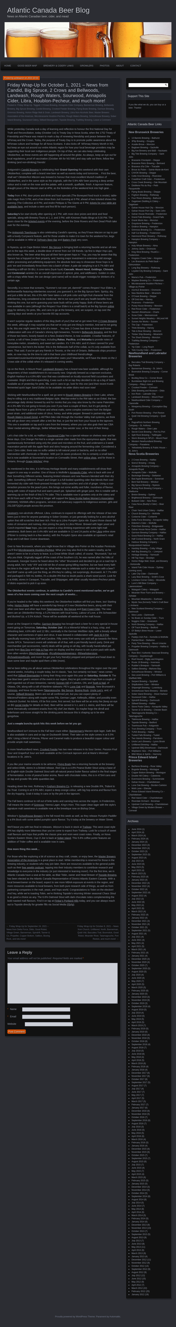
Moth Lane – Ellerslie (141, 788)
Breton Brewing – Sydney (143, 494)
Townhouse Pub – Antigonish (145, 725)
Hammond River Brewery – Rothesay (149, 236)
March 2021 (137, 949)
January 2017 (138, 1108)
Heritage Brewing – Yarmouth (145, 555)
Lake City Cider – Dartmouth (145, 574)
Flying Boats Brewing (86, 109)
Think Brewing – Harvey (143, 328)
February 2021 (138, 952)
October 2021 (138, 927)
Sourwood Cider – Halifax (143, 697)
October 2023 (138, 851)
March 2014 (137, 1215)
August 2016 (137, 1123)
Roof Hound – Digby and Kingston (147, 659)
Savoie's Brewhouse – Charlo (145, 312)
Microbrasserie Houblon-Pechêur (49, 116)
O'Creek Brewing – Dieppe (144, 296)
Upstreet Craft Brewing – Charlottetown (150, 804)
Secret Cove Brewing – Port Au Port (148, 432)
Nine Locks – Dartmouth (143, 615)
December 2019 (139, 997)
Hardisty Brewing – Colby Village (147, 548)
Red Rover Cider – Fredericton (146, 309)
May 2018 (136, 1057)
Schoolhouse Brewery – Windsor (147, 672)
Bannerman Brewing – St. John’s (147, 368)
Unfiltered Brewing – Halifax (145, 744)
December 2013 (139, 1225)
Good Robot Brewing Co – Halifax (147, 536)
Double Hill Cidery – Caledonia (146, 776)
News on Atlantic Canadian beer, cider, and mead (38, 16)
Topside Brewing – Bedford (144, 722)
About (120, 65)
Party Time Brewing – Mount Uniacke (149, 643)
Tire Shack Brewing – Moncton (146, 337)
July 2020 (136, 975)
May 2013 (136, 1247)
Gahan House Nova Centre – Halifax (149, 529)
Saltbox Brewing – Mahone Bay (146, 668)
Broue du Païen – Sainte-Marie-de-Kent (150, 169)
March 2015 (137, 1177)
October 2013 (138, 1231)
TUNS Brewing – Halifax (143, 732)
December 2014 (139, 1187)
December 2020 (139, 959)
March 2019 (137, 1025)
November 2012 (139, 1263)
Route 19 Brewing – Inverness (146, 662)
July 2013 (136, 1240)
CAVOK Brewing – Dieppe (144, 173)
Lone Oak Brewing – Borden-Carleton (149, 785)
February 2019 (138, 1028)
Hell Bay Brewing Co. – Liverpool (147, 551)
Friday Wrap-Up (24, 105)
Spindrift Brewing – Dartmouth (146, 700)
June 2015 (136, 1168)
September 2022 (139, 892)
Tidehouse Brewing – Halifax (145, 719)
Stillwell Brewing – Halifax (144, 703)
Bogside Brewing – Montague (145, 769)
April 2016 (136, 1136)
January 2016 (138, 1145)
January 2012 (138, 1294)
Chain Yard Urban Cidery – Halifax (148, 510)
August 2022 (137, 895)
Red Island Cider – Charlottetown (147, 798)
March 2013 (137, 1253)
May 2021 (136, 943)
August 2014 (137, 1199)
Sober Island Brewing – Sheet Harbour (150, 694)
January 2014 (138, 1221)
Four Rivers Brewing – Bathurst (146, 198)
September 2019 (139, 1006)
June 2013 (136, 1244)
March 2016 (137, 1139)
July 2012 (136, 1275)
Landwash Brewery (60, 112)
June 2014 (136, 1206)
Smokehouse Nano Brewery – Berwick (150, 691)
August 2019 (137, 1009)
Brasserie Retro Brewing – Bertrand (148, 163)
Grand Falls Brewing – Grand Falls (148, 217)
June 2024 (136, 829)
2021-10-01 (33, 78)
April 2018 (136, 1060)
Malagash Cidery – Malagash (145, 589)
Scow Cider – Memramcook (144, 315)
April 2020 (136, 984)
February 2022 (138, 914)
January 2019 (138, 1032)
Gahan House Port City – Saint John (148, 211)
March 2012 (137, 1288)
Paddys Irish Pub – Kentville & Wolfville (150, 637)
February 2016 (138, 1142)
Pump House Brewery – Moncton (147, 306)
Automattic (115, 1316)
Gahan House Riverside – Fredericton (149, 214)
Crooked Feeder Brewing (63, 109)
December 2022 (139, 883)
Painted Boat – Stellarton (143, 640)
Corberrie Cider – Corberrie (144, 517)
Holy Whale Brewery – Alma (145, 245)
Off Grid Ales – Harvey (142, 299)
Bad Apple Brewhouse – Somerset (148, 479)
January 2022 (138, 918)
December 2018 (139, 1035)
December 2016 (139, 1111)
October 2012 (138, 1266)
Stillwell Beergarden (49, 120)
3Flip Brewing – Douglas (143, 141)
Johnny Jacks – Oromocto (144, 249)
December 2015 (139, 1149)
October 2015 (138, 1155)
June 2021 (136, 940)
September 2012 (139, 1269)
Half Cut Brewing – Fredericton (146, 233)
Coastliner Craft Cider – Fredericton (148, 179)
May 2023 (136, 867)
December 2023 (139, 845)
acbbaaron (19, 78)
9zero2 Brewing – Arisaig (143, 463)
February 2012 (138, 1291)
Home (7, 65)
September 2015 (139, 1158)
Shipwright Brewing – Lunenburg (147, 687)
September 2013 (139, 1234)
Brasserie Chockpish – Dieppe (146, 160)
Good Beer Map (27, 65)
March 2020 (137, 987)
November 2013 (139, 1228)
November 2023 (139, 848)
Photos (104, 65)
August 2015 (137, 1161)
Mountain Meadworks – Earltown (147, 599)
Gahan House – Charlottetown (146, 782)
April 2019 (136, 1022)
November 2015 (139, 1152)
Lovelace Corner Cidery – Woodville (148, 580)
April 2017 (136, 1098)
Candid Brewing (43, 109)
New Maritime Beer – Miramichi (146, 293)
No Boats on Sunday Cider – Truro (148, 618)
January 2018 (138, 1070)
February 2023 (138, 876)
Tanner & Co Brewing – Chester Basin (149, 710)
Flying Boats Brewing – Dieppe (146, 192)
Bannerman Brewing (93, 105)
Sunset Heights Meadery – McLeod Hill (150, 318)
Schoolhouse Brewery (99, 116)
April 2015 (136, 1174)
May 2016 (136, 1133)
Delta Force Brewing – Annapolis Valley (150, 520)
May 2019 (136, 1019)
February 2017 (138, 1104)
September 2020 (139, 968)
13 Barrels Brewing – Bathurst (145, 138)
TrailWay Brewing (84, 120)
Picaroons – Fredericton (143, 302)
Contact (135, 65)
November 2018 (139, 1038)
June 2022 (136, 902)
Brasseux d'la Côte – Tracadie (146, 166)
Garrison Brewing (105, 109)
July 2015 (136, 1164)
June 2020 (136, 978)
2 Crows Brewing (49, 105)
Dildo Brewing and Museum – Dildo (148, 390)
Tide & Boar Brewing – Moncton (146, 331)
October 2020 (138, 965)
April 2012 (136, 1285)
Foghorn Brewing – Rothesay (145, 195)
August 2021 (137, 933)
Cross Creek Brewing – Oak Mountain (149, 182)
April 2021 (136, 946)
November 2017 (139, 1076)
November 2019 (139, 1000)
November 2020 (139, 962)
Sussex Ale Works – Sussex (145, 321)
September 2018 (139, 1044)
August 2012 (137, 1272)
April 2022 (136, 908)
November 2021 (139, 924)
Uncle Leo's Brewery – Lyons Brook (148, 741)
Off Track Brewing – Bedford (145, 627)
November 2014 (139, 1190)
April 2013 (136, 1250)
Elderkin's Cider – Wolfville (144, 523)
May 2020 (136, 981)
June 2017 (136, 1092)
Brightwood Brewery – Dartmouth (147, 498)
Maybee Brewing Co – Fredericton (148, 280)
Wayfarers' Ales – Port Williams (146, 751)
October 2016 (138, 1117)
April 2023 (136, 870)
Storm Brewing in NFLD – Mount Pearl (149, 438)
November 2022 (139, 886)
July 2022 (136, 899)
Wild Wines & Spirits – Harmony (146, 754)
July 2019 (136, 1013)
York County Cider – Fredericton (147, 350)
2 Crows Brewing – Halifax (144, 460)
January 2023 (138, 880)
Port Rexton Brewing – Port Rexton (148, 413)
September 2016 (139, 1120)
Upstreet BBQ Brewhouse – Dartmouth (150, 748)
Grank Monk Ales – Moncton (145, 220)
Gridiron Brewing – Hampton (145, 226)
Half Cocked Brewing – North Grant (148, 539)
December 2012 (139, 1259)
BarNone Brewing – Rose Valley (147, 766)
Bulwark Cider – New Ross (144, 501)
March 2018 (137, 1063)
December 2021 (139, 921)
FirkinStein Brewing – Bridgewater (147, 526)
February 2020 (138, 990)
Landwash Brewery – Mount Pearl (147, 397)
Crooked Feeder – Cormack (145, 387)
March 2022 (137, 911)
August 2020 (137, 971)
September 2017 (139, 1082)
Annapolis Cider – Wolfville (144, 472)
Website (11, 1023)
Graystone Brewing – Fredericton (147, 223)
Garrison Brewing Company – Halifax (149, 532)
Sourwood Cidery (30, 120)
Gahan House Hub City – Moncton (148, 207)
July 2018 (136, 1051)
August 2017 (137, 1085)
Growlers (86, 65)
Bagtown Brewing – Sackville (145, 147)
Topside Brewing (67, 120)
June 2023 (136, 864)
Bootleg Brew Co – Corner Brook (147, 378)
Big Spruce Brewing (25, 109)
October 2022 (138, 889)
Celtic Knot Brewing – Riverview (146, 176)
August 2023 (137, 857)
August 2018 (137, 1047)
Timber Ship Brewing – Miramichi (147, 334)
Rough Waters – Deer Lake (144, 428)
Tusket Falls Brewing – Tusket (146, 735)
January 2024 (138, 842)
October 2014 (138, 1193)
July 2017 (136, 1089)
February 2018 (138, 1066)
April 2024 (136, 832)
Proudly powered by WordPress (71, 1316)
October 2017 (138, 1079)
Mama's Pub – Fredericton (144, 277)
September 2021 (139, 930)
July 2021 (136, 937)
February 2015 (138, 1180)
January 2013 (138, 1256)
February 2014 (138, 1218)
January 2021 (138, 956)
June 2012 (136, 1278)
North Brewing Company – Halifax (147, 624)
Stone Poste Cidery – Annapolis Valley (149, 706)
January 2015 (138, 1183)
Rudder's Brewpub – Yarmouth (146, 665)
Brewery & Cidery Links (59, 65)
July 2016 (136, 1126)
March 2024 (137, 835)
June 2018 (136, 1054)
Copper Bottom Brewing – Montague (149, 772)
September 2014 (139, 1196)
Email (11, 1016)
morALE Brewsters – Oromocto (146, 290)
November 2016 (139, 1114)
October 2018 (138, 1041)
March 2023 (137, 873)
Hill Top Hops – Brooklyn (143, 558)
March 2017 (137, 1101)
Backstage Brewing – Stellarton (146, 475)
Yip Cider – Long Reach (143, 347)
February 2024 (138, 838)
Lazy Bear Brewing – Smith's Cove (148, 577)
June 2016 (136, 1130)
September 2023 (139, 854)
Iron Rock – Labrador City (144, 394)
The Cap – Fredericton (142, 325)
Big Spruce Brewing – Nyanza (145, 485)
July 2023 (136, 861)
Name (12, 1009)
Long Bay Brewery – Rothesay (146, 268)
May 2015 (136, 1171)
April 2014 (136, 1212)
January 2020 (138, 994)
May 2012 (136, 1282)
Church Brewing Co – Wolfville (146, 513)
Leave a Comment (102, 120)
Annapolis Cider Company (70, 105)
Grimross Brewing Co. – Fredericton (148, 230)
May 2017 (136, 1095)
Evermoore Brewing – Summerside (148, 779)
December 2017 (139, 1073)
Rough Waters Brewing (77, 116)
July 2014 (136, 1202)
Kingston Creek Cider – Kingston (147, 258)
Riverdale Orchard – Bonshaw (146, 801)
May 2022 (136, 905)
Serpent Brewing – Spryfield (145, 681)
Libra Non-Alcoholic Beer (81, 112)
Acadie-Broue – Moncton (143, 144)
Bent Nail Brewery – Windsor (145, 482)
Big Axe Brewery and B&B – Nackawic (149, 150)
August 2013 (137, 1237)
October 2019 (138, 1003)
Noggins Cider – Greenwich (144, 621)
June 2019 (136, 1016)
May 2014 (136, 1209)
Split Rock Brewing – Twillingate (146, 435)
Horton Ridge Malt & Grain (37, 112)
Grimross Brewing (15, 112)
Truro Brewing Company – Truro (147, 729)
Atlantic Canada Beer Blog (48, 10)
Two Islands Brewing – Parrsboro (147, 738)
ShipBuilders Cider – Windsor (145, 684)
